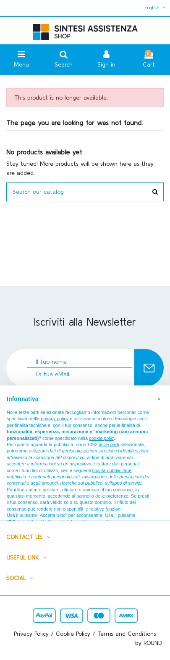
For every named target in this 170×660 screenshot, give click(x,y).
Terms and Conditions (126, 633)
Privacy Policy (31, 633)
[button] (159, 399)
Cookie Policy (73, 633)
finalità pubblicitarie (112, 470)
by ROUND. (149, 642)
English (156, 7)
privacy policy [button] (54, 418)
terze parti (109, 444)
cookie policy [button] (102, 438)
